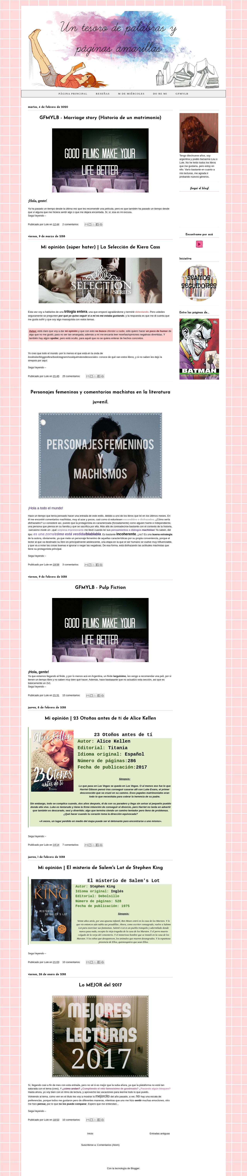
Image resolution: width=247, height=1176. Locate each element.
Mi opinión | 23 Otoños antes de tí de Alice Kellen (100, 718)
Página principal (73, 93)
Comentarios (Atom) (108, 1144)
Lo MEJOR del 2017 (100, 985)
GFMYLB (182, 93)
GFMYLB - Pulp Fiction (100, 587)
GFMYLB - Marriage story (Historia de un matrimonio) (100, 118)
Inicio (90, 1133)
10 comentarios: (72, 962)
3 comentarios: (71, 564)
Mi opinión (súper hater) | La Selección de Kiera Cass (100, 247)
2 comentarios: (71, 224)
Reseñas (103, 93)
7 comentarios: (71, 844)
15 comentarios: (72, 695)
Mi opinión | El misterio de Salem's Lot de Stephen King (100, 868)
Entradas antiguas (160, 1133)
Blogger (135, 1168)
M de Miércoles (131, 93)
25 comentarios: (72, 376)
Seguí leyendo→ (37, 215)
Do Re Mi (160, 93)
